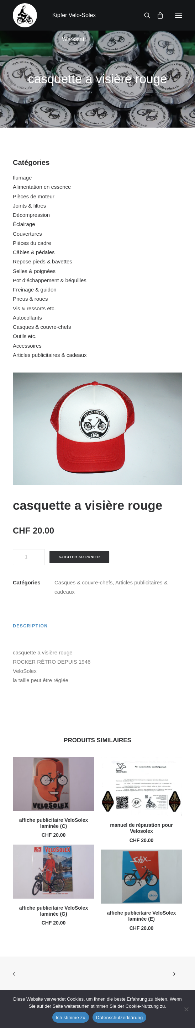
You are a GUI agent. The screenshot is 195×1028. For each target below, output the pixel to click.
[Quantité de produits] (29, 557)
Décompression (31, 215)
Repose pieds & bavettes (42, 261)
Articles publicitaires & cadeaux (50, 355)
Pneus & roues (30, 299)
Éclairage (24, 224)
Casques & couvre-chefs (42, 327)
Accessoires (27, 346)
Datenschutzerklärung (119, 1017)
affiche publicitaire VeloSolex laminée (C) (53, 823)
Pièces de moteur (33, 196)
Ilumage (22, 178)
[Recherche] (144, 15)
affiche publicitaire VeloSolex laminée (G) (53, 911)
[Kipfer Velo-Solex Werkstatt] (25, 15)
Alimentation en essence (42, 187)
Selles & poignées (34, 271)
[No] (186, 1009)
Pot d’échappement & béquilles (49, 280)
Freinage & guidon (35, 290)
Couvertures (27, 234)
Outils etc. (25, 336)
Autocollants (27, 318)
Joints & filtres (29, 206)
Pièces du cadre (32, 243)
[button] (178, 15)
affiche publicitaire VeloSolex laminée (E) (141, 916)
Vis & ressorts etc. (34, 308)
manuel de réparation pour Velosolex (141, 828)
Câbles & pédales (34, 252)
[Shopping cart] (157, 15)
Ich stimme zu (70, 1017)
